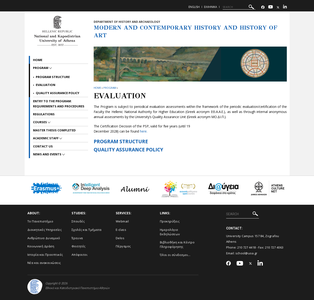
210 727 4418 (246, 247)
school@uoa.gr (246, 253)
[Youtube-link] (270, 7)
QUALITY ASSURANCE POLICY (128, 149)
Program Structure (53, 77)
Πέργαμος (123, 246)
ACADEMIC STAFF (46, 138)
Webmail (122, 221)
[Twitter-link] (278, 7)
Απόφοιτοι (80, 254)
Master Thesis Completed (54, 130)
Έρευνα (77, 238)
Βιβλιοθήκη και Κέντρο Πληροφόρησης (177, 244)
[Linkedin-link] (285, 7)
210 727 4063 (274, 247)
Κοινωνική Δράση (40, 246)
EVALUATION (45, 85)
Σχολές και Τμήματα (87, 230)
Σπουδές (78, 221)
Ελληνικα (210, 7)
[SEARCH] (239, 7)
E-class (121, 230)
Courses (40, 122)
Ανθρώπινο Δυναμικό (43, 238)
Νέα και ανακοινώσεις (44, 263)
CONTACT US (43, 146)
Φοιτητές (79, 246)
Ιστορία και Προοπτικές (45, 254)
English (194, 7)
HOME (97, 87)
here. (143, 131)
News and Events (47, 154)
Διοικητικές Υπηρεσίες (44, 230)
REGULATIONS (44, 114)
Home (37, 60)
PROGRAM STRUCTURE (121, 141)
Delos (120, 238)
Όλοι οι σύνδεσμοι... (175, 255)
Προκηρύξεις (170, 221)
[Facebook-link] (262, 7)
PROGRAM (109, 87)
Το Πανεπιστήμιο (40, 221)
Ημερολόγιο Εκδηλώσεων (170, 232)
